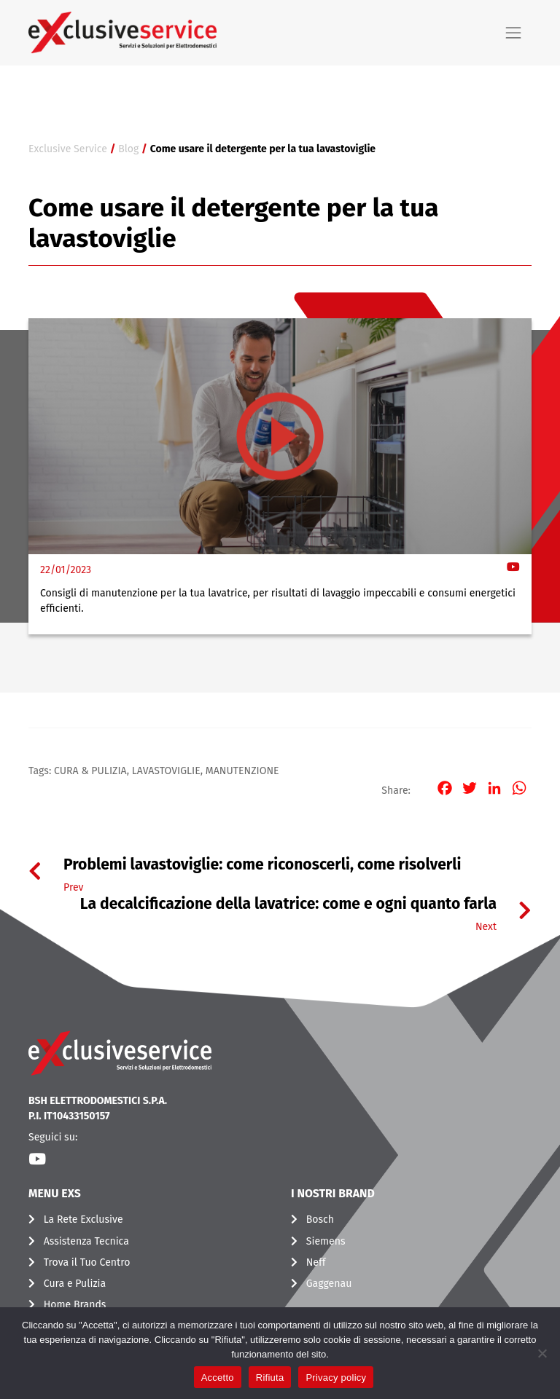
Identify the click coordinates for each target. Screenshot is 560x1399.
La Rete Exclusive (83, 1219)
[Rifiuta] (541, 1353)
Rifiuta (270, 1377)
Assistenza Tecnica (86, 1241)
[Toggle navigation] (513, 32)
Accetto (217, 1377)
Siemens (326, 1241)
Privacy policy (336, 1377)
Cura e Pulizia (75, 1283)
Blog (128, 149)
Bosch (320, 1219)
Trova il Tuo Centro (87, 1262)
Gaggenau (329, 1283)
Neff (316, 1262)
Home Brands (75, 1304)
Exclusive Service (67, 149)
